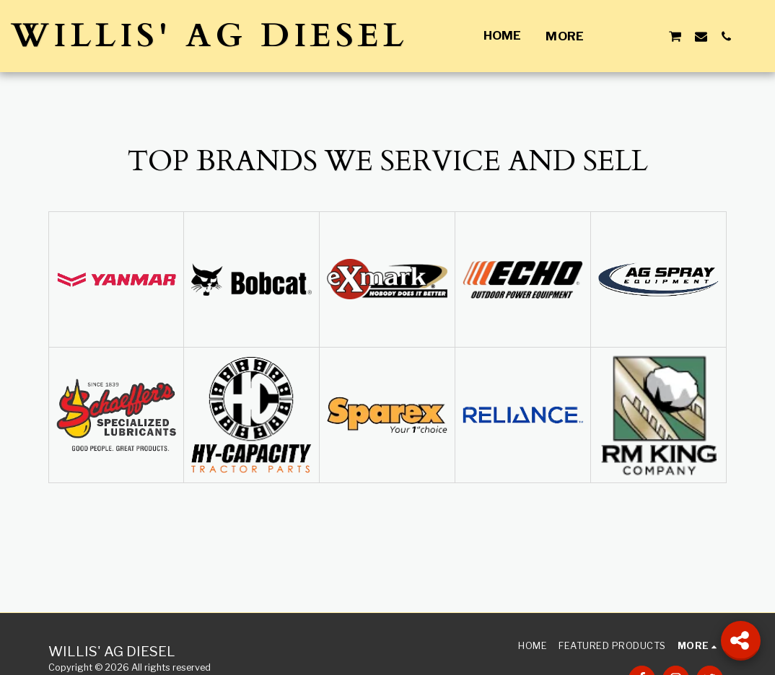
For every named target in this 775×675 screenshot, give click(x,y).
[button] (624, 36)
